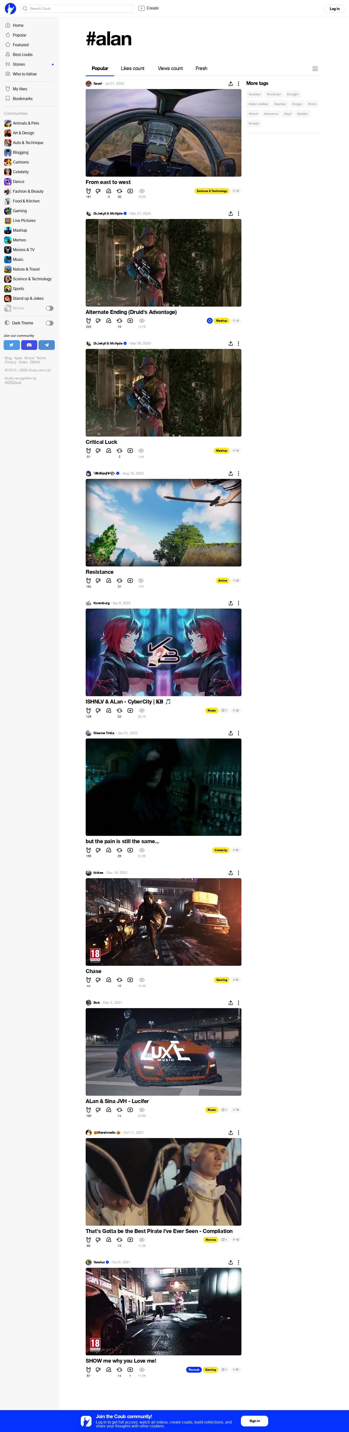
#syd (287, 113)
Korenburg (101, 603)
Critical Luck (101, 442)
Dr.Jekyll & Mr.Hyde (107, 213)
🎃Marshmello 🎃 (106, 1132)
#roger (297, 104)
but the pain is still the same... (122, 841)
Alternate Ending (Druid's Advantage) (131, 312)
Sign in (254, 1421)
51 (236, 850)
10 (236, 320)
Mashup (221, 321)
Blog (8, 358)
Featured (16, 45)
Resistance (100, 572)
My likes (16, 89)
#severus (271, 113)
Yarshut (99, 1262)
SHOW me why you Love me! (121, 1361)
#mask (254, 123)
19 (236, 1109)
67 (236, 1369)
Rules (23, 362)
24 (236, 710)
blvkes (98, 873)
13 (236, 191)
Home (14, 25)
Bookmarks (19, 98)
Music (212, 710)
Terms (41, 358)
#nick (312, 104)
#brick (253, 113)
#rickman (274, 94)
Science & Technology (212, 191)
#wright (292, 94)
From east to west (108, 182)
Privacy (10, 362)
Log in (335, 8)
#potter (302, 113)
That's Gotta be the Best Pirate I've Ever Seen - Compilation (159, 1231)
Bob (96, 1002)
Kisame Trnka (103, 733)
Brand (29, 358)
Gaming (221, 980)
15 (236, 1239)
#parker (280, 104)
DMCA (35, 362)
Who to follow (21, 74)
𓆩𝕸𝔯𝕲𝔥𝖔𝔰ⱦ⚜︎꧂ (104, 473)
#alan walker (258, 104)
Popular (15, 35)
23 (236, 580)
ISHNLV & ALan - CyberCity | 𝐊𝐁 (128, 701)
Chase (93, 971)
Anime (222, 581)
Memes (211, 1240)
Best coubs (19, 54)
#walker (255, 94)
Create (148, 8)
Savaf (97, 83)
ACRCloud (13, 382)
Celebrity (221, 850)
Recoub (194, 1370)
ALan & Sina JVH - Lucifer (117, 1101)
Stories (29, 64)
